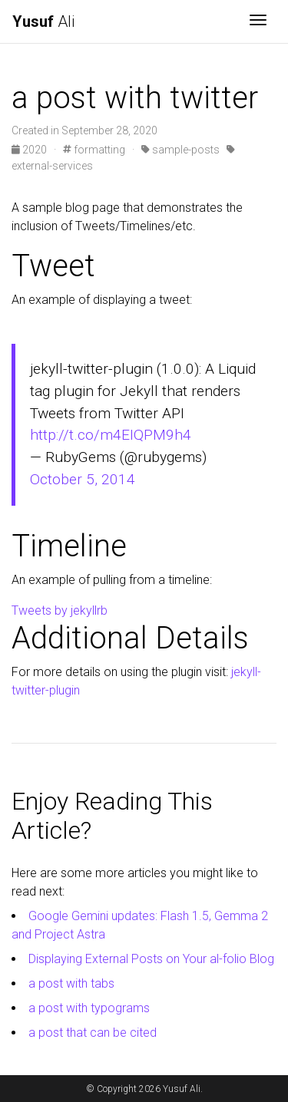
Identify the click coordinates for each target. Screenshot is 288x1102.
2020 (30, 150)
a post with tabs (71, 983)
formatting (94, 150)
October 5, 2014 (82, 479)
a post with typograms (89, 1008)
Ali (43, 21)
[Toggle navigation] (258, 21)
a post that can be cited (92, 1032)
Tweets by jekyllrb (60, 610)
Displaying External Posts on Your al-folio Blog (151, 959)
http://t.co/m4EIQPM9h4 (110, 435)
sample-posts (180, 150)
